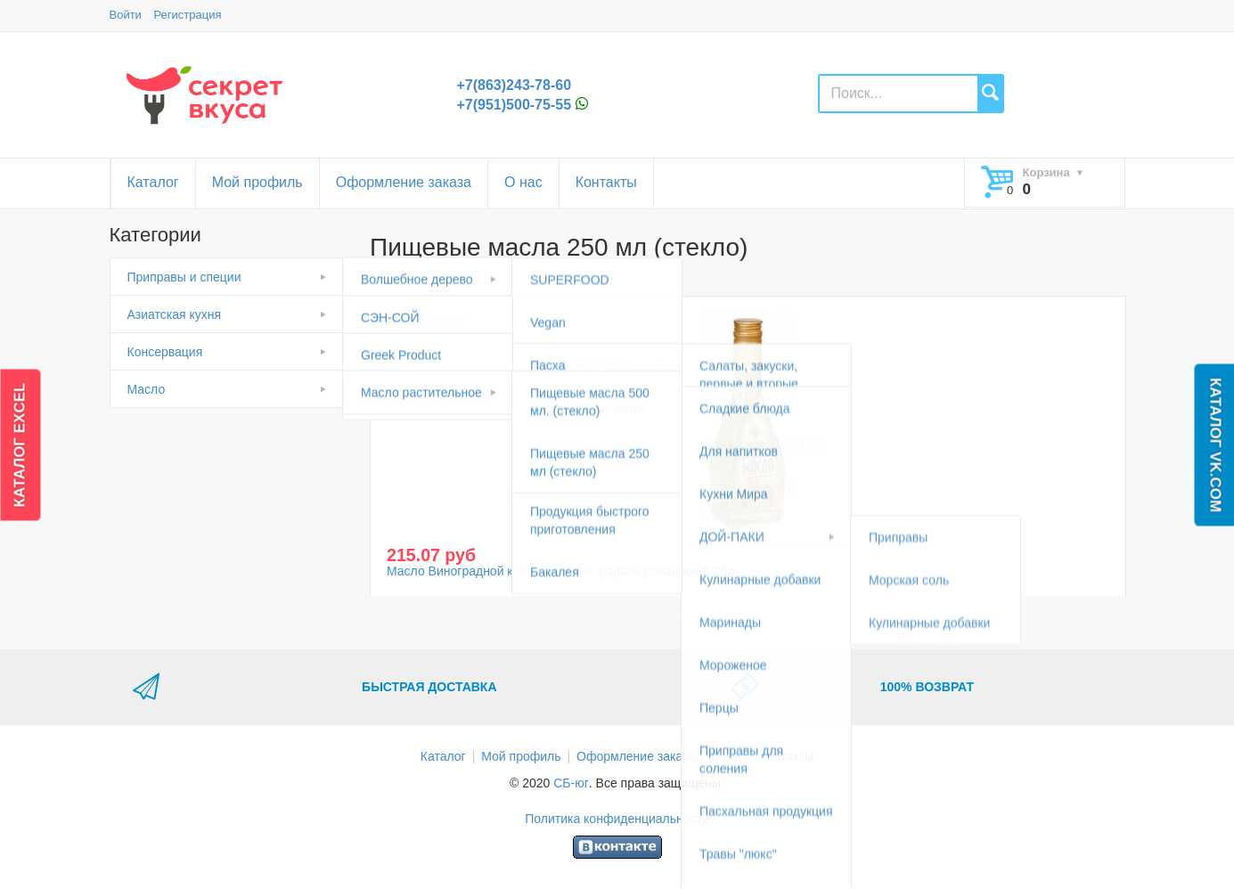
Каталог (153, 182)
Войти (126, 14)
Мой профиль (257, 182)
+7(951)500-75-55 (514, 104)
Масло (146, 389)
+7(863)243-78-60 (514, 85)
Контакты (606, 182)
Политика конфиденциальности (617, 819)
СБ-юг (571, 783)
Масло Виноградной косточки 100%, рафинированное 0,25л (560, 571)
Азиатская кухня (174, 314)
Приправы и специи (184, 277)
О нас (523, 182)
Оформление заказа (403, 182)
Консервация (165, 352)
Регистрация (188, 14)
